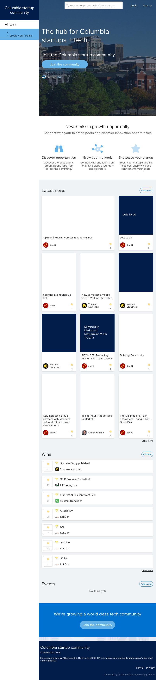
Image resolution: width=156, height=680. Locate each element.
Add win (147, 454)
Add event (146, 584)
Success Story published (72, 463)
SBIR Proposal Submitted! (72, 479)
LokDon (62, 516)
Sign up (147, 5)
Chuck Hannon (93, 432)
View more (147, 440)
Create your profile (18, 34)
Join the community (64, 64)
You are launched (68, 469)
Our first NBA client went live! (75, 494)
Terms (139, 667)
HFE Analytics (66, 485)
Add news (146, 190)
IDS (59, 526)
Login (134, 5)
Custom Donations (68, 501)
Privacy (150, 667)
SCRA (61, 558)
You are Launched (90, 305)
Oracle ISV (64, 510)
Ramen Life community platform (138, 674)
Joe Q (49, 245)
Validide (62, 542)
